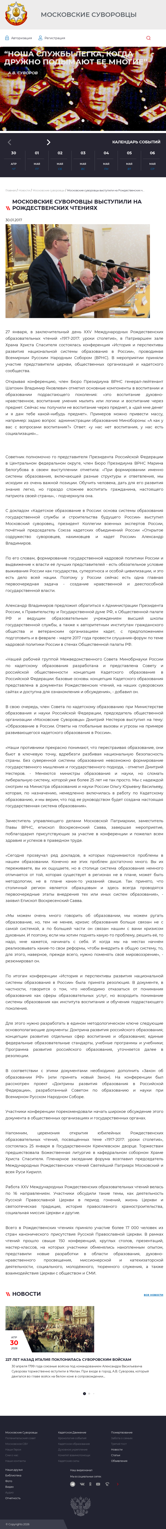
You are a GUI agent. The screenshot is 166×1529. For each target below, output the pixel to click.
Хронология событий (72, 1438)
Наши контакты (15, 1461)
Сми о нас (11, 1455)
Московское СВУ (16, 1444)
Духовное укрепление (72, 1449)
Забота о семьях (121, 1438)
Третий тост (119, 1444)
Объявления (119, 1461)
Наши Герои (13, 1449)
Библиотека (13, 1475)
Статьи (115, 1455)
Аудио (9, 1492)
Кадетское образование (74, 1444)
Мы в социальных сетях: (86, 1476)
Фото (8, 1481)
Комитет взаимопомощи (74, 1455)
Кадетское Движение (72, 1432)
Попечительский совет (20, 1438)
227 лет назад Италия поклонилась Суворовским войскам (68, 1360)
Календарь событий (136, 142)
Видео (9, 1487)
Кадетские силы (68, 1461)
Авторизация (21, 38)
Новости (116, 1449)
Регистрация (55, 38)
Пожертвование (121, 1432)
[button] (83, 120)
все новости (153, 1295)
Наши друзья (14, 1470)
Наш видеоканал (81, 1470)
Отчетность (12, 1498)
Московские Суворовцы (89, 15)
